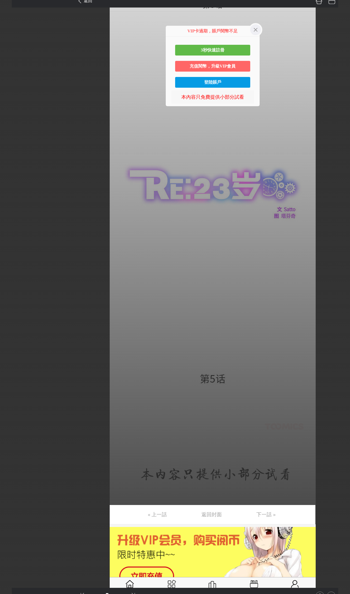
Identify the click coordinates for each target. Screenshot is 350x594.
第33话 (12, 409)
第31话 (12, 384)
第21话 (12, 258)
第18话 (12, 220)
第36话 (12, 447)
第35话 (12, 434)
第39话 (12, 485)
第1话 (11, 6)
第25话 (12, 308)
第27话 (12, 334)
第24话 (12, 296)
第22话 (12, 271)
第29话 (12, 359)
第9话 (11, 107)
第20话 (12, 245)
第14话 (12, 170)
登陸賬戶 (212, 82)
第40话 (12, 497)
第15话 (12, 182)
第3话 (11, 31)
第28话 (12, 346)
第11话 (12, 132)
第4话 (11, 44)
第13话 (12, 157)
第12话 (12, 144)
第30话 (12, 371)
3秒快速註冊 (212, 50)
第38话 (12, 472)
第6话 (11, 69)
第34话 (12, 422)
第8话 (11, 94)
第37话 (12, 460)
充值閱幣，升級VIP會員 (213, 66)
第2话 (11, 18)
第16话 (12, 195)
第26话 (12, 321)
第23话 (12, 283)
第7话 (11, 81)
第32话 (12, 397)
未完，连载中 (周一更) (29, 510)
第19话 (12, 233)
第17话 (12, 208)
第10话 (12, 119)
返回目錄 (17, 528)
